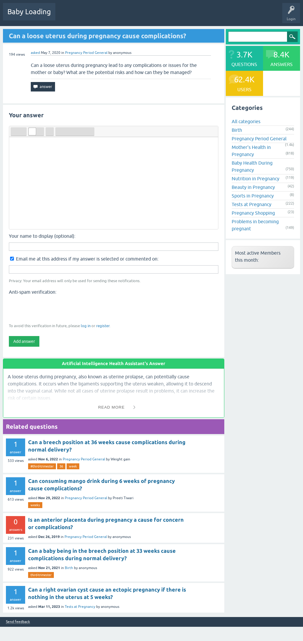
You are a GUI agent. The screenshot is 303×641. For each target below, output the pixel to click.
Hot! (88, 16)
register (102, 326)
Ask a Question (182, 16)
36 (61, 466)
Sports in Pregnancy (253, 195)
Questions (68, 16)
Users (158, 16)
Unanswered (111, 16)
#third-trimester (42, 466)
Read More (111, 407)
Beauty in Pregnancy (253, 187)
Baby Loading (29, 12)
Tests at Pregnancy (80, 607)
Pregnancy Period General (86, 53)
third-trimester (40, 575)
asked (35, 53)
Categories (136, 16)
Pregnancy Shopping (253, 213)
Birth (69, 568)
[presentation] (54, 308)
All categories (246, 121)
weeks (35, 505)
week (73, 466)
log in (86, 326)
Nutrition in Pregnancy (255, 178)
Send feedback (18, 622)
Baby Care (209, 16)
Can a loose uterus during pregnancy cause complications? (97, 35)
